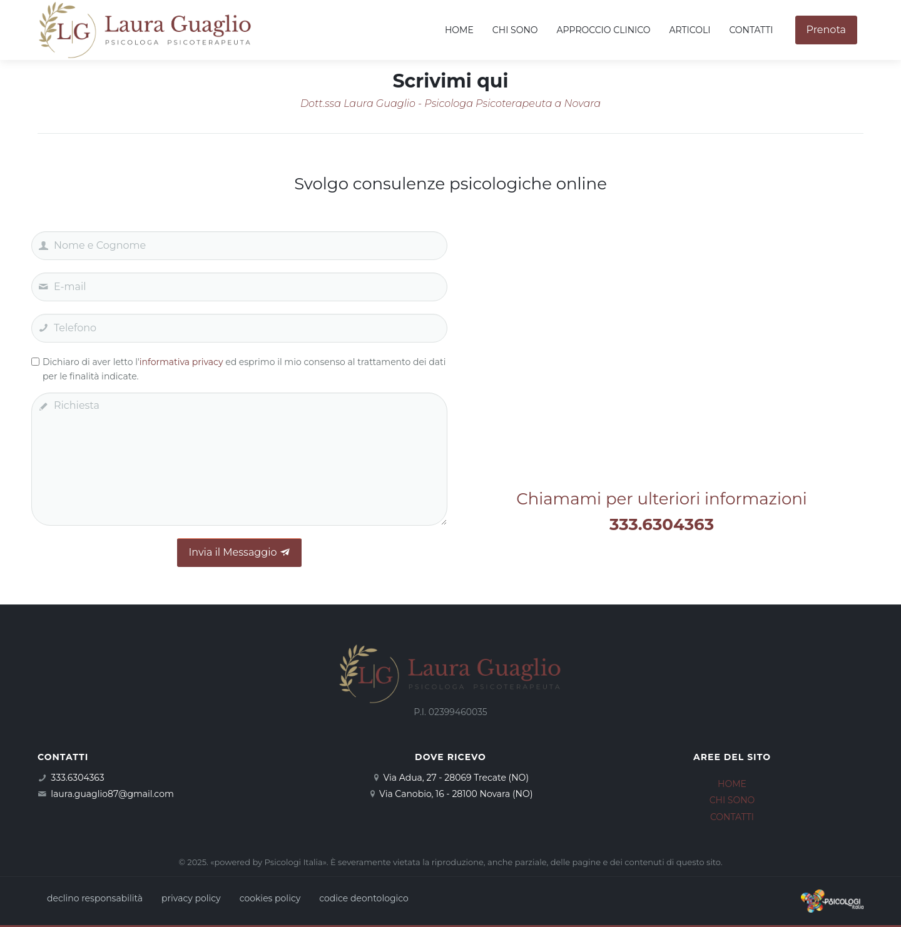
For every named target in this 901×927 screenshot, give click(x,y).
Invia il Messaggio (239, 552)
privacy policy (191, 898)
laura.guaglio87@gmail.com (112, 793)
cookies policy (270, 898)
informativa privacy (181, 362)
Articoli (689, 30)
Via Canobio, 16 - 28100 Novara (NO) (455, 793)
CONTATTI (732, 817)
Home (459, 30)
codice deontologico (364, 898)
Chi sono (515, 30)
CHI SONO (732, 800)
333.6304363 (77, 777)
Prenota (826, 30)
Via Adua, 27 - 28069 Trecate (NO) (456, 777)
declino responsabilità (95, 898)
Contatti (751, 30)
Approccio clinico (604, 30)
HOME (732, 783)
